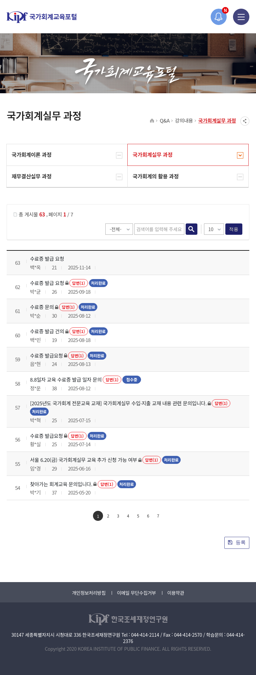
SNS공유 (244, 121)
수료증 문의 (42, 306)
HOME (152, 121)
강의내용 (184, 120)
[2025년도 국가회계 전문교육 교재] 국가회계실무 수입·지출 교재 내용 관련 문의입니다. (118, 403)
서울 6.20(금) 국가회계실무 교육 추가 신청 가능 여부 (83, 459)
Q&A (165, 120)
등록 (237, 542)
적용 (234, 229)
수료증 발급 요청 (47, 258)
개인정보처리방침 (89, 592)
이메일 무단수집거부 (136, 592)
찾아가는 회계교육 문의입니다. (61, 484)
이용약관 (175, 592)
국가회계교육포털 (42, 17)
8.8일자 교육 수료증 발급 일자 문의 (66, 379)
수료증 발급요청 (46, 355)
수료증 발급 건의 (47, 331)
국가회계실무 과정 (217, 120)
